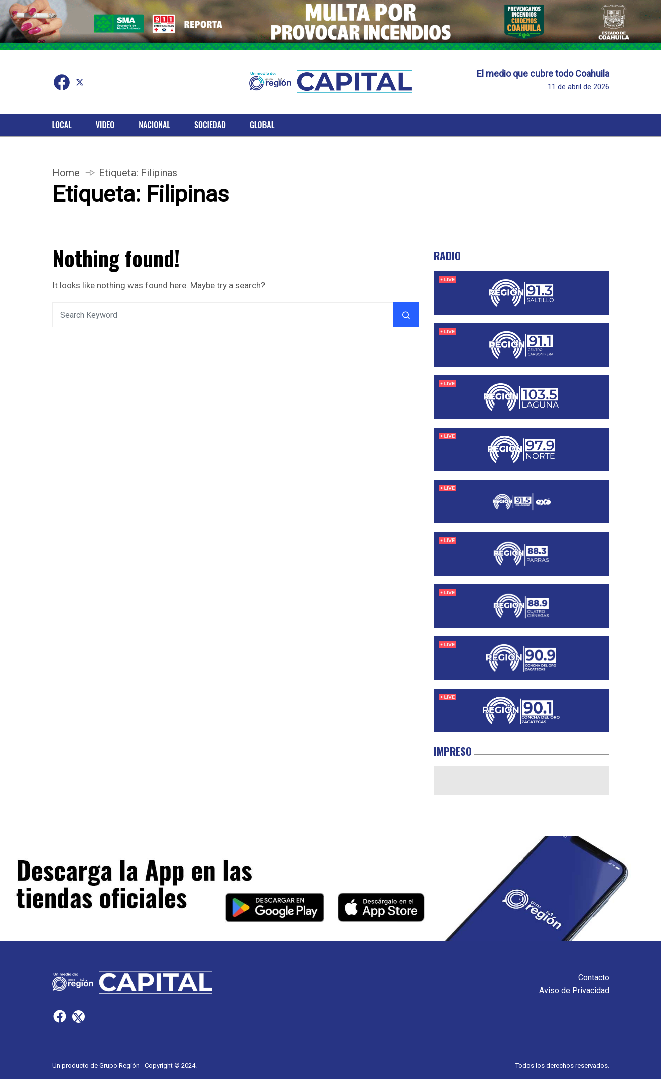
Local (62, 125)
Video (105, 125)
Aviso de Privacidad (574, 990)
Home (66, 173)
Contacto (593, 977)
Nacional (154, 125)
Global (262, 125)
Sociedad (210, 125)
